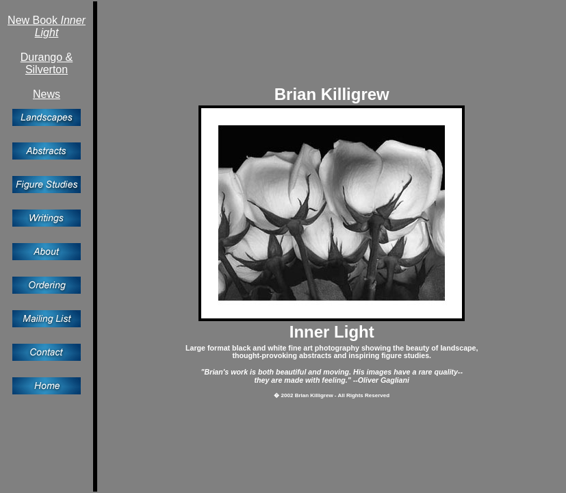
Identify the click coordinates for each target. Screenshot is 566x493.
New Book (47, 26)
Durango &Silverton (47, 63)
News (46, 94)
